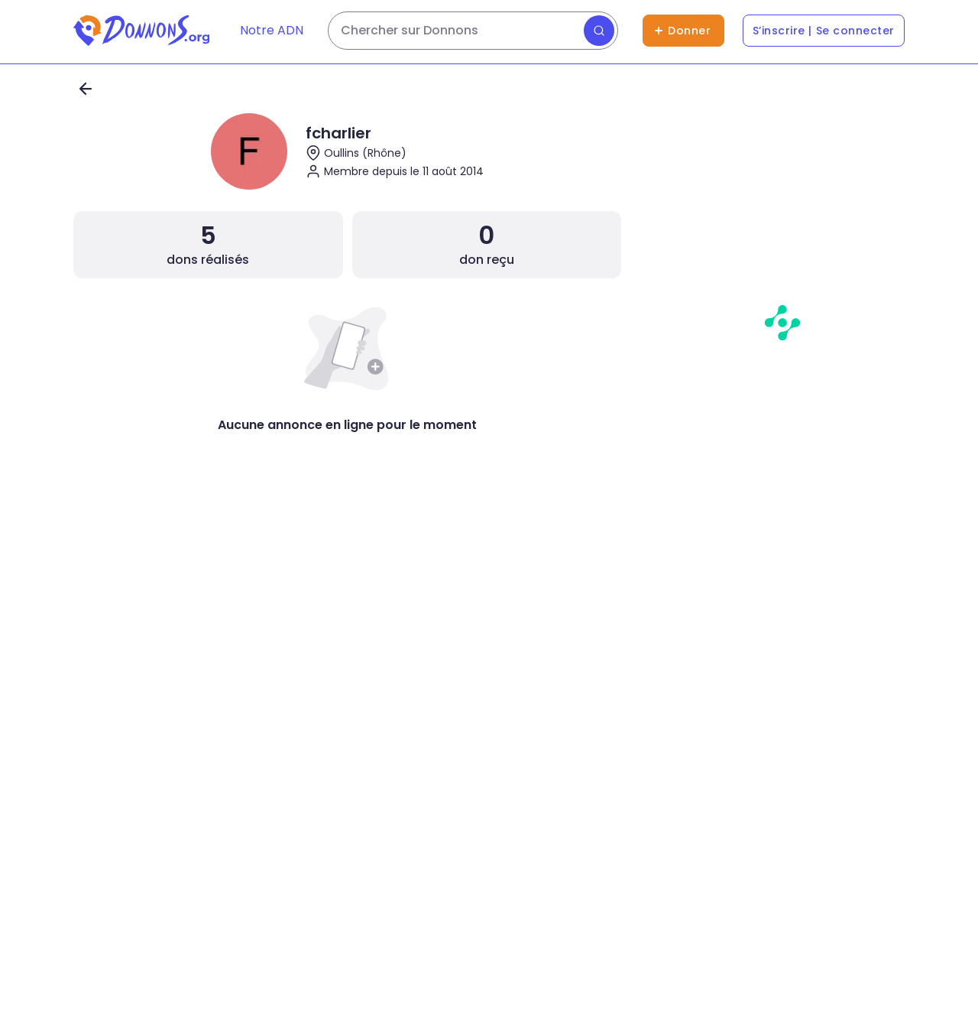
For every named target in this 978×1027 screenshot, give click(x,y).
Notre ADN (271, 30)
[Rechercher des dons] (473, 30)
